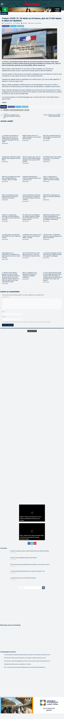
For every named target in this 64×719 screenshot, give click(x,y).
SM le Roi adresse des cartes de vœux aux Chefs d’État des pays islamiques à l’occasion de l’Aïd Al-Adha (31, 159)
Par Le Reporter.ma (7, 23)
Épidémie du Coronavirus (17, 110)
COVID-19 (6, 110)
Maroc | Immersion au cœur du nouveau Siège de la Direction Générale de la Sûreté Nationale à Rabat (32, 537)
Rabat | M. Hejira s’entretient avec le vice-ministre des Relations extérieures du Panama (31, 518)
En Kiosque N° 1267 (32, 331)
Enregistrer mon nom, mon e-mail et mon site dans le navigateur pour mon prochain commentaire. (27, 322)
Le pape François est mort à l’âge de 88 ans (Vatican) (23, 578)
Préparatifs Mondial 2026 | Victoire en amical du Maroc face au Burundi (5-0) (32, 178)
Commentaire (5, 297)
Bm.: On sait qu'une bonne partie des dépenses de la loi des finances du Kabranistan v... (25, 667)
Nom (3, 311)
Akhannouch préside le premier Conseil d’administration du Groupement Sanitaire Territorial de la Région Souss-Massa (52, 217)
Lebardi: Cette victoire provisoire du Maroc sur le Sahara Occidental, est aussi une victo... (25, 657)
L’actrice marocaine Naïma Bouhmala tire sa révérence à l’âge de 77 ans (27, 571)
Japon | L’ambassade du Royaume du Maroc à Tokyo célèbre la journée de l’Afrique (51, 178)
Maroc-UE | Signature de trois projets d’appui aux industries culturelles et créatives (10, 196)
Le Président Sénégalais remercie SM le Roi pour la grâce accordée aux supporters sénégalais (52, 254)
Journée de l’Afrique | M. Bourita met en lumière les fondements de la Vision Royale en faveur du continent (31, 197)
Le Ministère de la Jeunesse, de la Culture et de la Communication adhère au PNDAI (32, 236)
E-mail (4, 316)
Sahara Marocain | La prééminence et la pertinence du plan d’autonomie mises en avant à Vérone (11, 255)
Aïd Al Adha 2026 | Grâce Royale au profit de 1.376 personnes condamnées (52, 158)
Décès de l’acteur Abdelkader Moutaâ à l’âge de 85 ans (23, 557)
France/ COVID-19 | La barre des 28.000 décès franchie (51, 115)
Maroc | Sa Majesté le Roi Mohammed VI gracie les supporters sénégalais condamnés (30, 275)
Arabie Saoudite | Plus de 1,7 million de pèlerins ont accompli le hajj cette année (32, 137)
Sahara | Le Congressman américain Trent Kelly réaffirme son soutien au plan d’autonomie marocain (11, 217)
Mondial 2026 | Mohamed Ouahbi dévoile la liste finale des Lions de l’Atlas (11, 158)
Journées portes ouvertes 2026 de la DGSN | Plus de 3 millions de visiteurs (11, 236)
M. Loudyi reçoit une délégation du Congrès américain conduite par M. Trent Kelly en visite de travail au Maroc (31, 217)
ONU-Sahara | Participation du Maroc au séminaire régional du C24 (51, 196)
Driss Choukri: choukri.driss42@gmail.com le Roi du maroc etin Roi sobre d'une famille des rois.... (27, 661)
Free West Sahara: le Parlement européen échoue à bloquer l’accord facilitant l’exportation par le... (27, 654)
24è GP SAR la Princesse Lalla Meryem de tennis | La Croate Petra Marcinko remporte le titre (31, 254)
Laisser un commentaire (35, 23)
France (27, 110)
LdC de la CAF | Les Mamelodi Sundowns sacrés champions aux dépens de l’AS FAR (52, 236)
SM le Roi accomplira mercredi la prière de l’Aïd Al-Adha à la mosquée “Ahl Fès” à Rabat (11, 178)
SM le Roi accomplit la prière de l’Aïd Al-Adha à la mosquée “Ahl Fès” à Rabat (51, 137)
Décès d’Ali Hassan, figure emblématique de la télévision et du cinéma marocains (29, 564)
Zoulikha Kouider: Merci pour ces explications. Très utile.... (18, 664)
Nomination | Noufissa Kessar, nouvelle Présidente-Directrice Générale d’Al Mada (29, 551)
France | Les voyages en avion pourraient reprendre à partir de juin (12, 115)
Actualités (25, 23)
